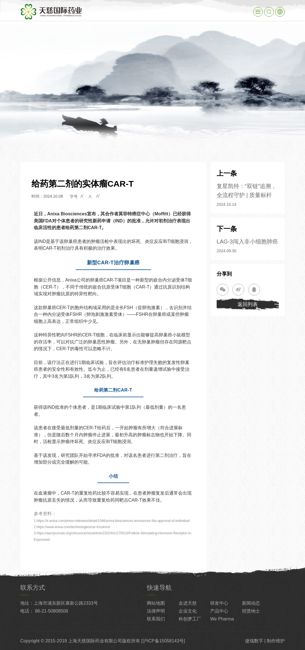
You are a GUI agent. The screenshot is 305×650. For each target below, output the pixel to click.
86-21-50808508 (51, 611)
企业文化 (188, 611)
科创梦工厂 (190, 619)
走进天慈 (188, 603)
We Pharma (222, 619)
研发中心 (219, 603)
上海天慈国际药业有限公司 (95, 640)
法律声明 (156, 611)
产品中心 (219, 611)
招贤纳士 (251, 611)
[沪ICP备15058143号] (163, 640)
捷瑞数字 (254, 640)
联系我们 (156, 619)
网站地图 (156, 603)
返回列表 (247, 304)
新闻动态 (251, 603)
